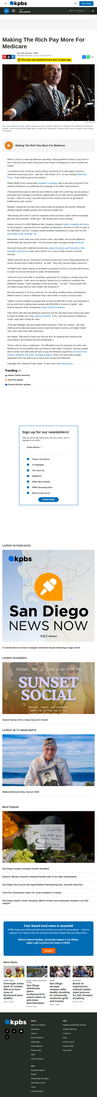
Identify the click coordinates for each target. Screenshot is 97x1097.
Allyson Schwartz (43, 316)
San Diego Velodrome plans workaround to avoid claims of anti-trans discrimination (36, 994)
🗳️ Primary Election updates (18, 384)
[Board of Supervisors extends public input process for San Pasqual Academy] (83, 971)
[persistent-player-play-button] (6, 12)
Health (52, 980)
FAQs (65, 1038)
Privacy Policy (36, 1050)
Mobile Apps (35, 1042)
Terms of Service (37, 1059)
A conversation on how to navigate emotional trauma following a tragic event (41, 648)
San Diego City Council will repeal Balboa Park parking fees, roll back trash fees (42, 885)
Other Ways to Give (38, 1083)
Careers (34, 1033)
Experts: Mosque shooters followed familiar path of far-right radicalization (39, 877)
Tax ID (33, 1087)
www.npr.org (66, 363)
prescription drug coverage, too (22, 234)
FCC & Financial (37, 1038)
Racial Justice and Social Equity (36, 981)
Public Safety (9, 980)
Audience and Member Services (74, 1025)
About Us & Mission (38, 1025)
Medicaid (79, 242)
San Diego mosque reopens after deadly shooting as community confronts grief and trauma (60, 992)
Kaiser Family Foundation (53, 307)
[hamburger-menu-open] (6, 3)
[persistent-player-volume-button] (14, 11)
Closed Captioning (69, 1029)
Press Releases (37, 1046)
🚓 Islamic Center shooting (17, 375)
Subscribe (48, 499)
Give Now (86, 3)
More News (11, 962)
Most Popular (11, 806)
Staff (32, 1055)
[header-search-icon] (75, 3)
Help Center (67, 1050)
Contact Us (67, 1033)
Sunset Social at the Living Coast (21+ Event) (25, 720)
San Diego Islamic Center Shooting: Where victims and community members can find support (45, 902)
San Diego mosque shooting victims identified (25, 869)
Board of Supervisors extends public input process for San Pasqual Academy (82, 991)
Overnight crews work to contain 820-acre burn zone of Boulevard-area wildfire (14, 991)
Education (77, 980)
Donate (48, 950)
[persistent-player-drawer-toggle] (93, 11)
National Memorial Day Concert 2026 (20, 792)
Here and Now (25, 13)
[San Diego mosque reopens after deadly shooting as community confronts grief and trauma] (60, 971)
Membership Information (40, 1078)
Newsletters (35, 1029)
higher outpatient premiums (76, 224)
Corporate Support (38, 1070)
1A (84, 12)
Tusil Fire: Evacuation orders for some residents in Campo (31, 893)
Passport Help (68, 1046)
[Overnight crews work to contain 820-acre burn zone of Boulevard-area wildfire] (14, 971)
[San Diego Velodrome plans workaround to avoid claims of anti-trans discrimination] (37, 971)
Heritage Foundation (48, 183)
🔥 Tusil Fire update (14, 380)
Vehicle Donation (37, 1091)
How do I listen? (69, 1042)
